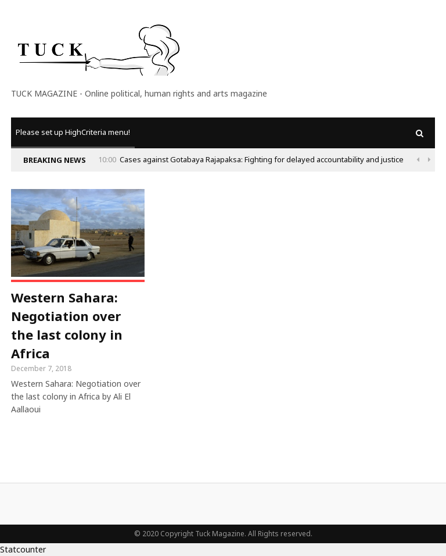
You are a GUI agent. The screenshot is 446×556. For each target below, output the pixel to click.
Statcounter (23, 549)
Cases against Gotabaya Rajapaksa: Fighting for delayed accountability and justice (262, 159)
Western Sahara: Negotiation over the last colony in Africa (67, 325)
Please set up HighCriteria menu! (73, 132)
